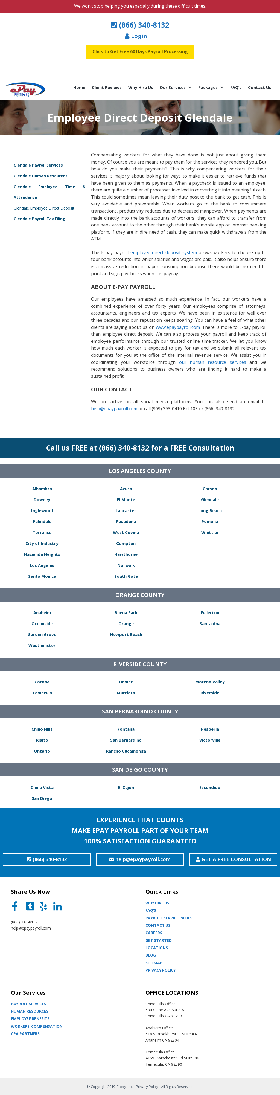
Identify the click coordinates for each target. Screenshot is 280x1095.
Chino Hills (41, 729)
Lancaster (126, 510)
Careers (153, 932)
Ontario (42, 751)
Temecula (42, 692)
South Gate (126, 576)
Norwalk (126, 565)
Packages (212, 87)
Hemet (126, 681)
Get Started (158, 940)
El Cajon (126, 787)
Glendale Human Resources (41, 175)
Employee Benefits (30, 1018)
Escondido (209, 787)
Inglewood (42, 510)
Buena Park (126, 612)
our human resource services (212, 362)
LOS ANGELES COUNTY (140, 471)
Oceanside (42, 623)
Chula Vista (42, 787)
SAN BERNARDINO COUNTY (140, 711)
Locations (156, 947)
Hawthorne (126, 554)
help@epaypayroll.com (114, 409)
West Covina (126, 532)
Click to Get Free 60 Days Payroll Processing (140, 51)
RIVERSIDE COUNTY (140, 664)
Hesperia (210, 729)
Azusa (126, 488)
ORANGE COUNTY (140, 595)
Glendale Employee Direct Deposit (44, 208)
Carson (210, 488)
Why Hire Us (140, 87)
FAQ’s (235, 87)
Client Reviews (107, 87)
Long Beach (210, 510)
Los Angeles (42, 565)
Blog (150, 955)
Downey (42, 499)
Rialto (42, 740)
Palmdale (42, 521)
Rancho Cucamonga (126, 751)
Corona (41, 681)
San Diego (42, 798)
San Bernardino (126, 740)
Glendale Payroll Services (38, 165)
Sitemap (153, 962)
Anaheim (42, 612)
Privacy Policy (160, 970)
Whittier (210, 532)
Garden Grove (42, 634)
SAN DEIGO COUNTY (140, 769)
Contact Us (259, 87)
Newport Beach (126, 634)
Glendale (210, 499)
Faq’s (150, 910)
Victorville (209, 740)
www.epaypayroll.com (178, 327)
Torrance (42, 532)
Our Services (177, 87)
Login (136, 36)
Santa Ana (210, 623)
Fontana (126, 729)
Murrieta (126, 692)
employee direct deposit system (163, 252)
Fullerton (210, 612)
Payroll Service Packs (168, 917)
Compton (126, 543)
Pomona (210, 521)
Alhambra (42, 488)
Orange (126, 623)
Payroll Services (28, 1003)
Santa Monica (42, 576)
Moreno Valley (210, 681)
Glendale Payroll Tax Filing (39, 218)
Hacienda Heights (42, 554)
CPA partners (25, 1033)
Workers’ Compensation (37, 1026)
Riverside (209, 692)
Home (79, 87)
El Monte (126, 499)
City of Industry (42, 543)
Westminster (42, 645)
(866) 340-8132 (140, 25)
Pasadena (126, 521)
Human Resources (29, 1011)
